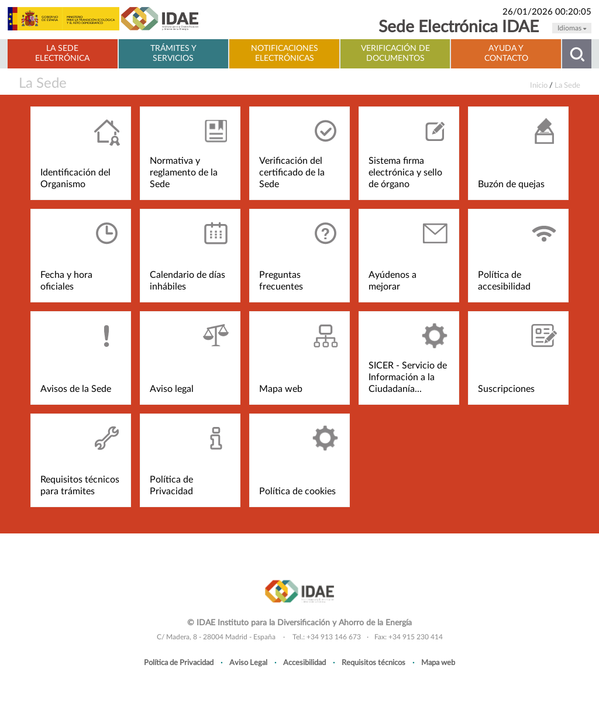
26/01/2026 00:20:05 (546, 12)
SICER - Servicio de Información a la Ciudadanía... (408, 377)
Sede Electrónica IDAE (458, 27)
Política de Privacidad (179, 663)
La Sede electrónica (62, 53)
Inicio (539, 85)
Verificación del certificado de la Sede (292, 172)
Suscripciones (506, 389)
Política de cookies (297, 491)
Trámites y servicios (173, 53)
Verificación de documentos (395, 53)
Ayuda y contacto (506, 53)
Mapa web (280, 389)
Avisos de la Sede (75, 389)
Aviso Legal (248, 663)
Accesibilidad (304, 663)
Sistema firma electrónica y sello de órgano (405, 172)
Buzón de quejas (511, 184)
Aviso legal (172, 389)
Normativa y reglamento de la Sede (184, 172)
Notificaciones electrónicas (284, 53)
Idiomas (571, 28)
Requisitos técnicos (373, 663)
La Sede (43, 84)
